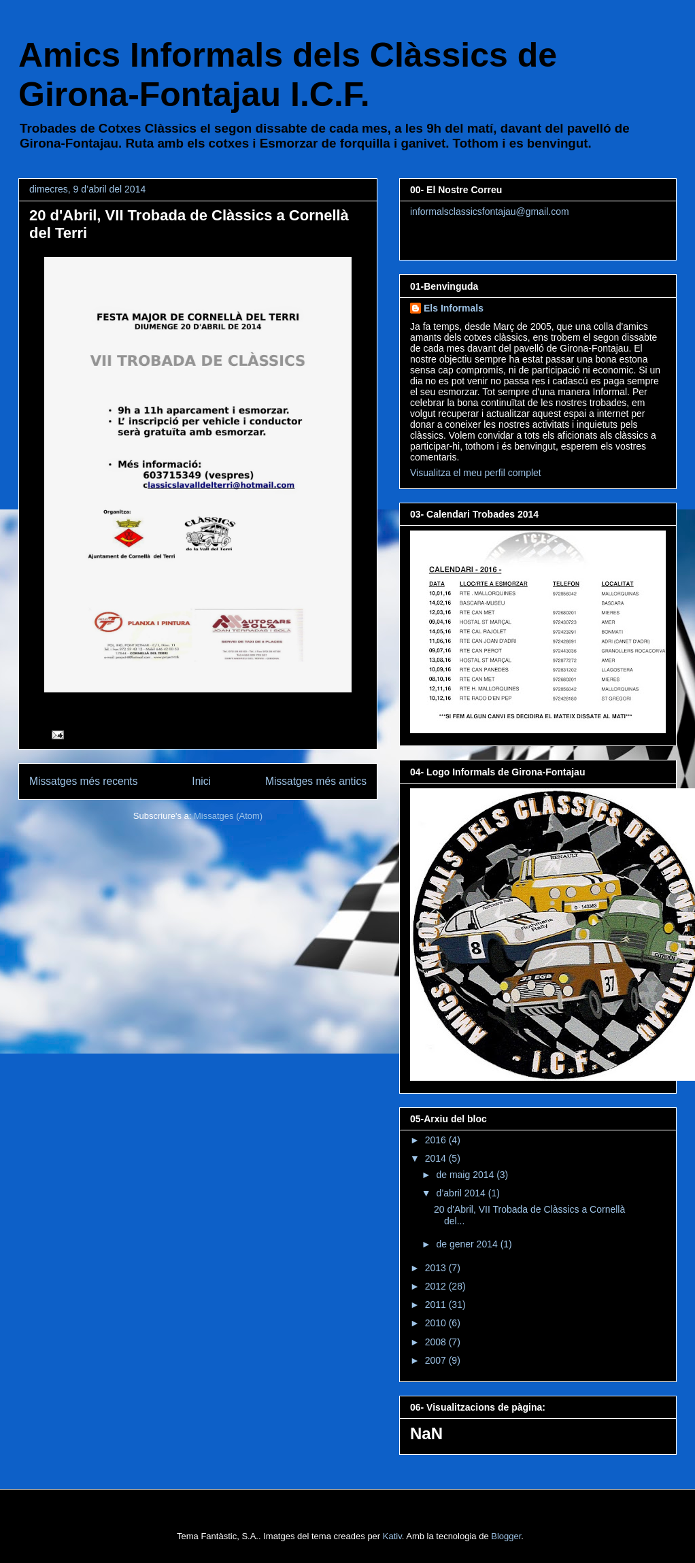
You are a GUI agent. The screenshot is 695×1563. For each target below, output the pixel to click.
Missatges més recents (83, 781)
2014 (437, 1158)
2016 (437, 1140)
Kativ (392, 1536)
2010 (437, 1322)
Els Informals (454, 308)
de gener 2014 (468, 1244)
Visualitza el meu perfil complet (475, 472)
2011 (437, 1304)
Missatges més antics (316, 781)
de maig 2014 (466, 1174)
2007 (437, 1360)
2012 (437, 1286)
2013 (437, 1267)
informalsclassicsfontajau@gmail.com (489, 211)
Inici (201, 781)
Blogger (506, 1536)
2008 (437, 1342)
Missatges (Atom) (228, 816)
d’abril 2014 (462, 1193)
